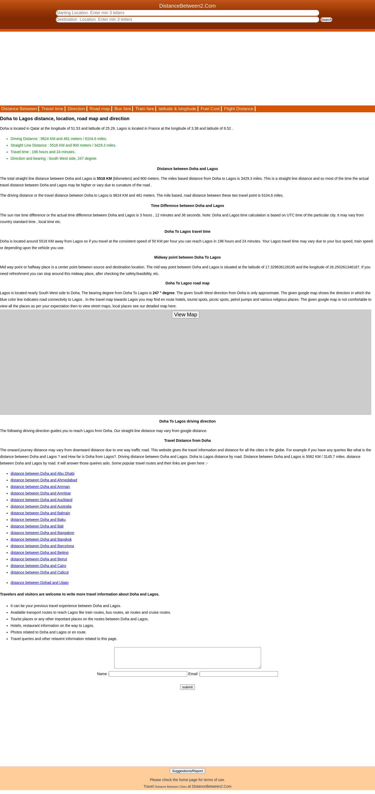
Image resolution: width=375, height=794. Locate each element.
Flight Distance (238, 108)
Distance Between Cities (171, 790)
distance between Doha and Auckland (41, 500)
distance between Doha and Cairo (38, 566)
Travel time (52, 108)
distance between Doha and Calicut (40, 572)
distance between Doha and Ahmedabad (44, 480)
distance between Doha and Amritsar (41, 493)
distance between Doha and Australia (41, 506)
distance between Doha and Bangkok (41, 539)
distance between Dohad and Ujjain (40, 582)
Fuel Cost (210, 108)
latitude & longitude (177, 108)
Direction (76, 108)
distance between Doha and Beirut (39, 559)
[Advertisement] (158, 68)
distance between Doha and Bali (37, 526)
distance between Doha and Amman (40, 487)
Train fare (144, 108)
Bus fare (122, 108)
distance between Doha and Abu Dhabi (42, 473)
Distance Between (19, 108)
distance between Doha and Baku (38, 519)
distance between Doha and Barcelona (42, 546)
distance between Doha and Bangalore (42, 533)
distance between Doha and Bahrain (40, 513)
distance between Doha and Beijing (40, 552)
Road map (100, 108)
